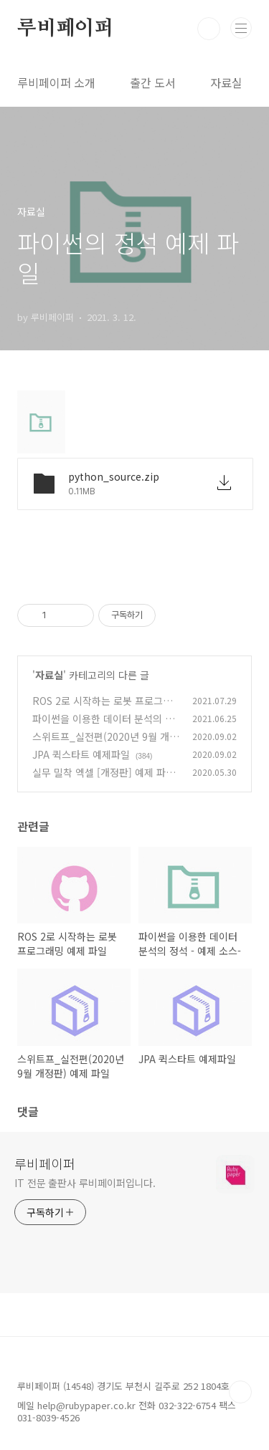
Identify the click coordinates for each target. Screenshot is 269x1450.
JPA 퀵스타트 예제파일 (81, 754)
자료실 (226, 82)
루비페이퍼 (65, 29)
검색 (209, 28)
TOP (240, 1392)
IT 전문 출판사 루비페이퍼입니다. (85, 1183)
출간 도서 (153, 82)
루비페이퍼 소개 (56, 82)
